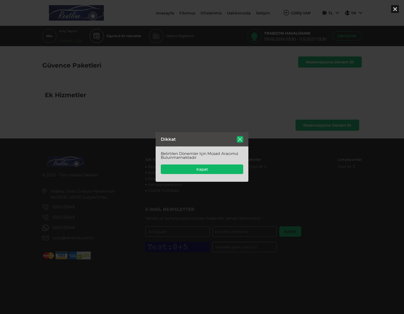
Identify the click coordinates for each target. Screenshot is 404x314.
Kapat (202, 169)
